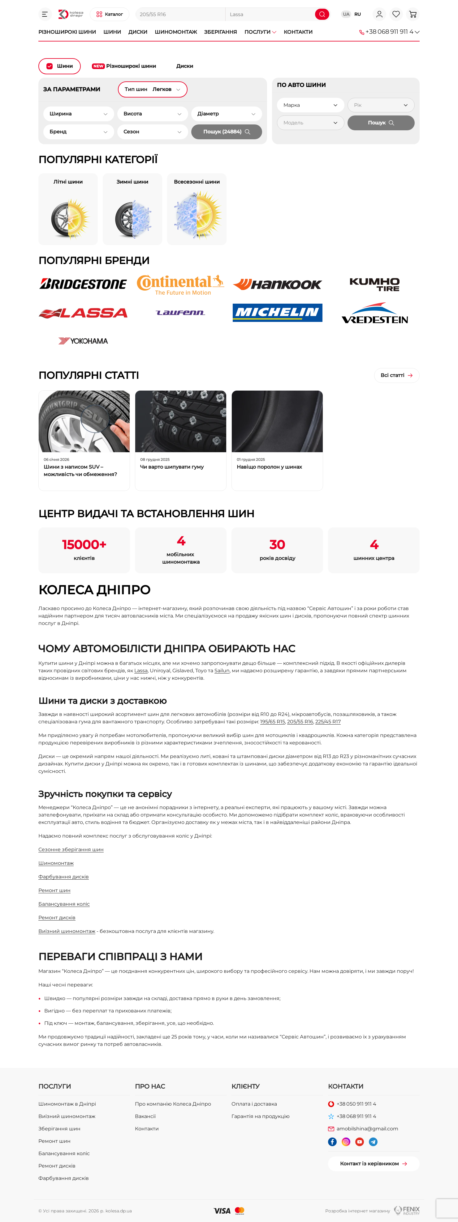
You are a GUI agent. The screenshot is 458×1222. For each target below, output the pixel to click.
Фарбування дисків (63, 877)
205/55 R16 (300, 722)
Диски (137, 32)
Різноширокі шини (67, 32)
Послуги (260, 32)
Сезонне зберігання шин (71, 849)
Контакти (298, 32)
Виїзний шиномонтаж (66, 931)
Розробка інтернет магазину (357, 1211)
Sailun (222, 671)
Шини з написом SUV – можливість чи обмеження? (80, 470)
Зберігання (220, 32)
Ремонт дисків (57, 918)
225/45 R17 (328, 722)
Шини (112, 32)
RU (357, 14)
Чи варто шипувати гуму (172, 467)
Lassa (141, 671)
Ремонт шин (54, 890)
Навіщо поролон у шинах (269, 467)
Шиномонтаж (176, 32)
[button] (45, 14)
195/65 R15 (272, 722)
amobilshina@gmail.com (367, 1129)
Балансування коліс (64, 904)
